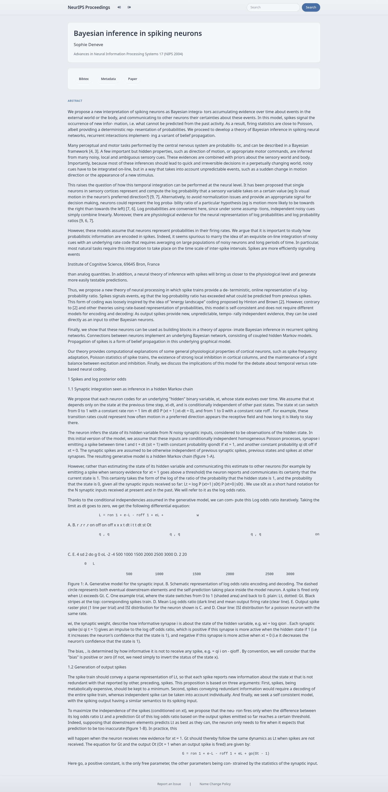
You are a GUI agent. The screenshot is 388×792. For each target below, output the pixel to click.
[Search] (273, 7)
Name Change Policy (215, 784)
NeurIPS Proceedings (89, 7)
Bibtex (84, 79)
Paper (132, 79)
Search (311, 7)
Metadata (108, 79)
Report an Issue (169, 784)
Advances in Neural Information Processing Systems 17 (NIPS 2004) (128, 53)
